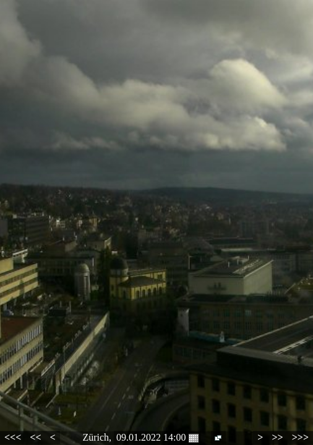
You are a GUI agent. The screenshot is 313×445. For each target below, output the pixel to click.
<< (35, 437)
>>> (300, 437)
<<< (12, 437)
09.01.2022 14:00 (157, 437)
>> (277, 437)
